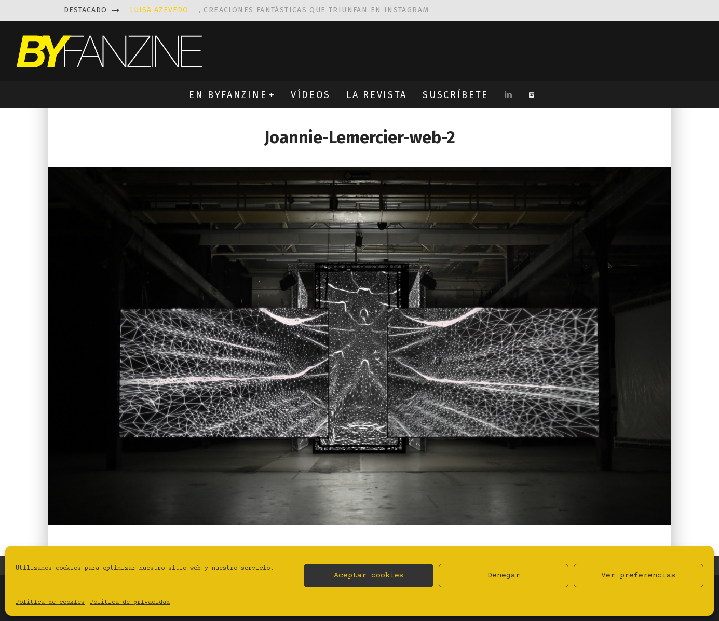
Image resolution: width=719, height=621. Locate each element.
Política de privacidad (130, 602)
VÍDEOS (311, 95)
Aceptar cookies (369, 575)
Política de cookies (50, 602)
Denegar (503, 575)
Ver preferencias (638, 575)
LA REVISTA (376, 95)
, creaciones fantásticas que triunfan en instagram (279, 10)
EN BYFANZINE (228, 95)
